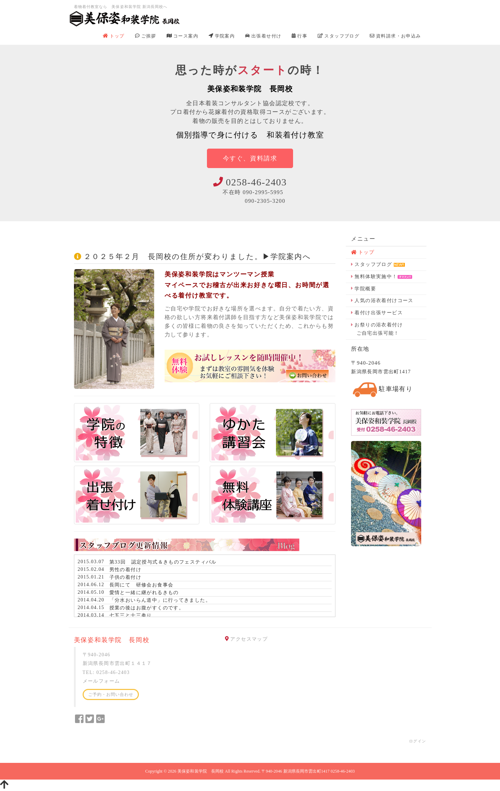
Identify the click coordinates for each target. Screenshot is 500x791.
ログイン (417, 741)
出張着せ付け (263, 36)
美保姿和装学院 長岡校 (200, 771)
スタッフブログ (338, 36)
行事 (299, 36)
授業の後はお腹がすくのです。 (146, 607)
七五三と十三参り (130, 615)
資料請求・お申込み (395, 36)
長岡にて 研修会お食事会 (141, 585)
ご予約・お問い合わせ (111, 694)
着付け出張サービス (377, 312)
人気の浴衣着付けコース (382, 300)
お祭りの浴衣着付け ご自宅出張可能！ (377, 329)
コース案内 (182, 36)
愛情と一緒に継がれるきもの (144, 592)
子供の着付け (125, 577)
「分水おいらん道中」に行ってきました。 (160, 600)
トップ (113, 36)
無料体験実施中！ (381, 276)
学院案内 (222, 36)
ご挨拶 (145, 36)
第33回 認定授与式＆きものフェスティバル (163, 562)
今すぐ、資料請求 (250, 158)
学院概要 (363, 288)
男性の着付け (125, 569)
